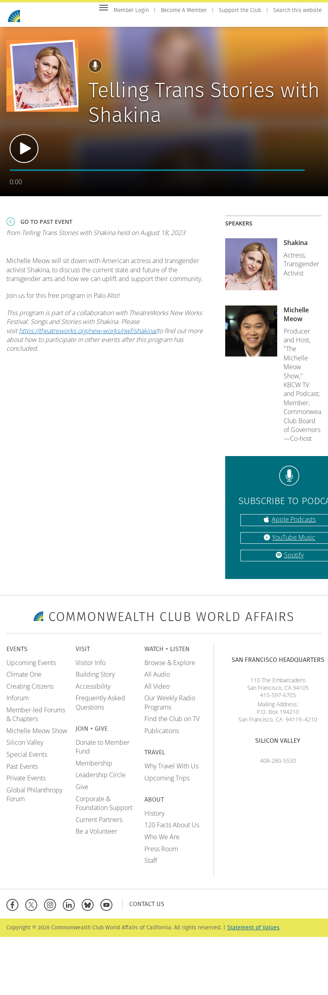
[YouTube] (108, 908)
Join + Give (201, 20)
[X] (33, 908)
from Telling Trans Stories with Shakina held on (95, 236)
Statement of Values (253, 932)
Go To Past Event (46, 225)
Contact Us (146, 908)
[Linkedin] (70, 908)
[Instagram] (52, 908)
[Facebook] (14, 908)
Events (147, 20)
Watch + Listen (245, 20)
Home (121, 20)
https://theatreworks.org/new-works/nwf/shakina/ (88, 334)
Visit (171, 20)
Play (24, 153)
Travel (285, 20)
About (312, 20)
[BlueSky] (89, 908)
